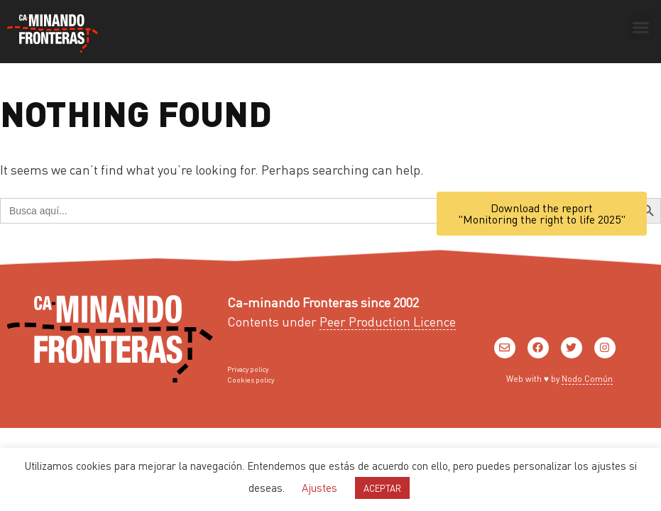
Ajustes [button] (319, 487)
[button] (640, 27)
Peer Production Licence (387, 321)
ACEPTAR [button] (382, 488)
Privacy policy (247, 369)
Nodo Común (587, 378)
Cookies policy (250, 379)
